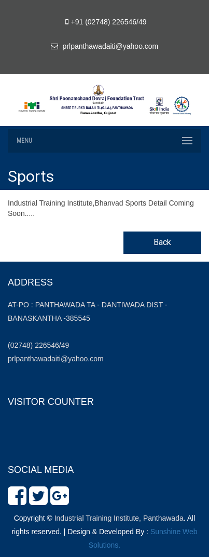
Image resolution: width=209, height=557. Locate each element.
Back (162, 242)
